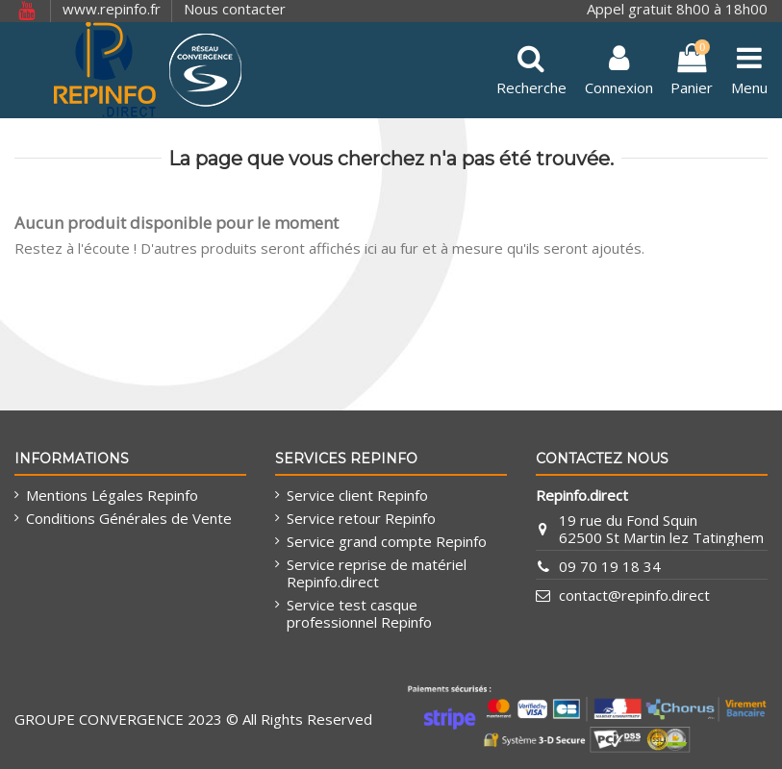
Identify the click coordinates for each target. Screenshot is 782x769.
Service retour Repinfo (361, 518)
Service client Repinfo (357, 495)
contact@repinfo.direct (634, 595)
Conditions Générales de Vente (129, 518)
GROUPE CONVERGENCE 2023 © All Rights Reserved (193, 719)
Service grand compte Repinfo (387, 541)
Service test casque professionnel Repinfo (359, 613)
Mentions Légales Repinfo (112, 495)
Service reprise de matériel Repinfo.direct (377, 573)
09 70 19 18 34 (610, 566)
